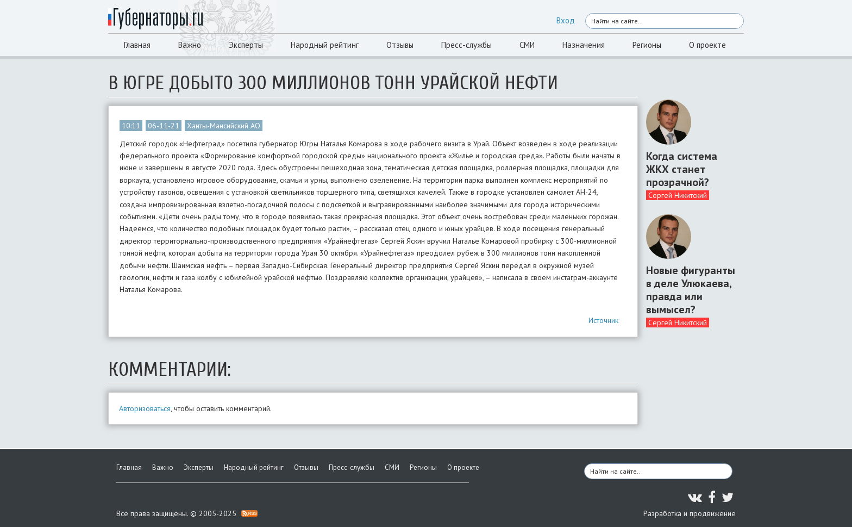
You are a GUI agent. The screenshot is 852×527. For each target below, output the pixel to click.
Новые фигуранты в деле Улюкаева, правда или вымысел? (690, 290)
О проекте (707, 45)
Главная (137, 45)
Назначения (583, 45)
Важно (189, 45)
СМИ (527, 45)
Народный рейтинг (325, 45)
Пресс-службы (466, 45)
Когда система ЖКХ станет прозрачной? (681, 169)
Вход (565, 20)
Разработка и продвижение (689, 513)
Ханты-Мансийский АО (223, 126)
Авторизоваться (145, 408)
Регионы (646, 45)
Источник (603, 320)
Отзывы (400, 45)
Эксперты (246, 45)
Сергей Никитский (677, 195)
